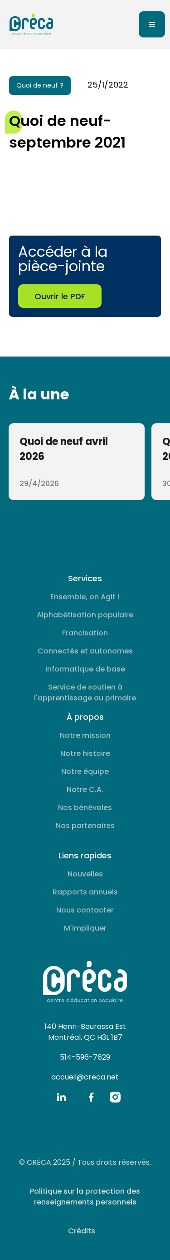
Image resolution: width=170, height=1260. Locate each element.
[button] (152, 24)
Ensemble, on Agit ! (85, 597)
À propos (85, 717)
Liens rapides (85, 855)
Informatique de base (85, 669)
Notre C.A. (85, 789)
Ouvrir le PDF (59, 296)
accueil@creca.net (85, 1077)
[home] (29, 25)
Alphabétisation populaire (85, 615)
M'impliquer (85, 928)
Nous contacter (85, 910)
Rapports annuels (85, 892)
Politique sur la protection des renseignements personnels (85, 1196)
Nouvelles (85, 874)
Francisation (85, 633)
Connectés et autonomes (85, 651)
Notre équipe (85, 771)
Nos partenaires (85, 825)
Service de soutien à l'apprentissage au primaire (85, 692)
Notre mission (85, 735)
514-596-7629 (85, 1057)
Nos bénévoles (85, 807)
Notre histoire (85, 753)
